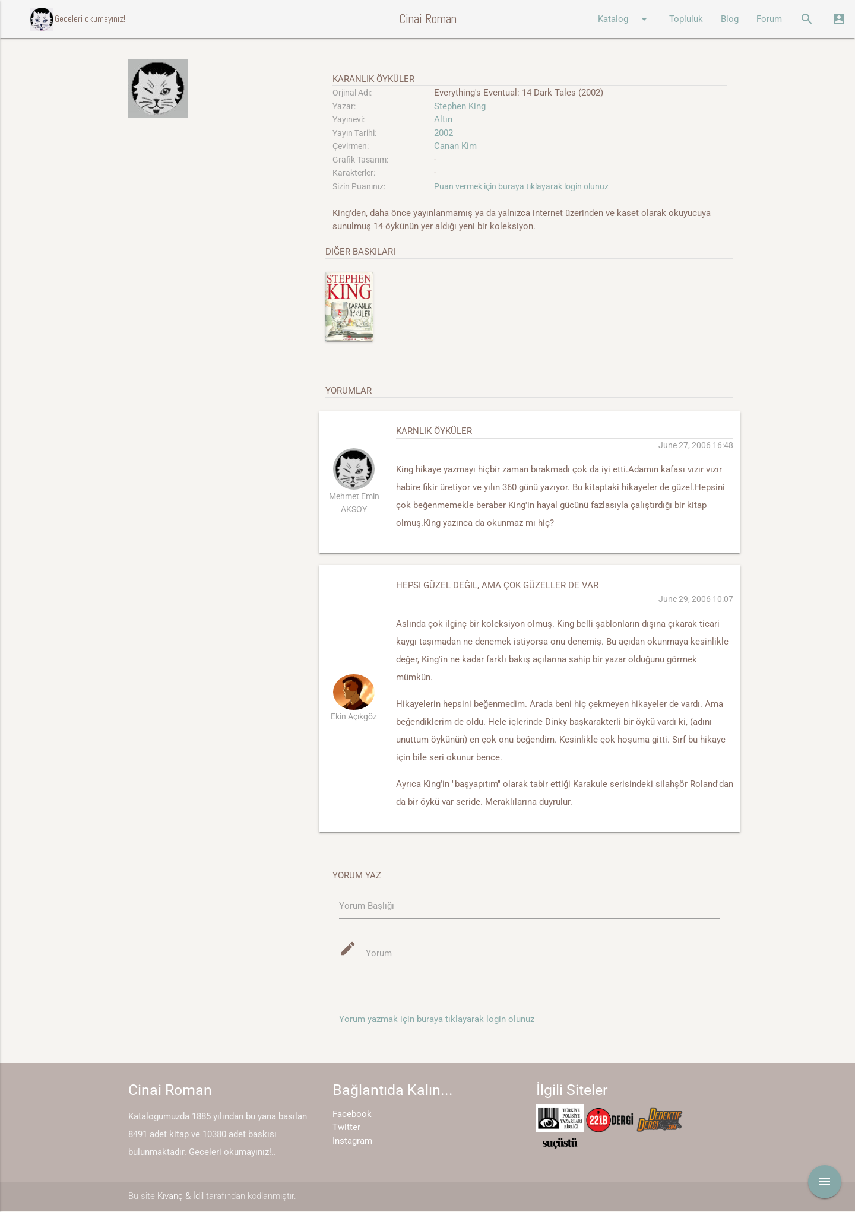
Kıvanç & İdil (180, 1196)
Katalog (624, 19)
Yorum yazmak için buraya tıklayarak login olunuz (436, 1019)
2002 (443, 133)
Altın (443, 119)
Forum (769, 19)
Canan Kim (455, 146)
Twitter (346, 1127)
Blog (730, 19)
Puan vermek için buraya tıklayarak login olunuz (521, 186)
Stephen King (460, 106)
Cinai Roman (428, 19)
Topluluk (686, 19)
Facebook (352, 1114)
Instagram (352, 1141)
